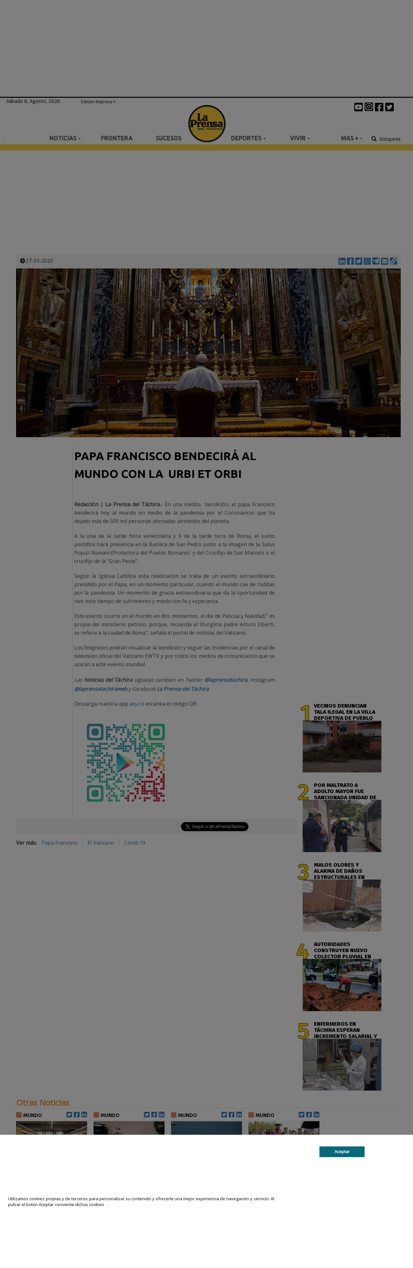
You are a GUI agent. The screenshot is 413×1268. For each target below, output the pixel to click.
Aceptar (342, 1151)
